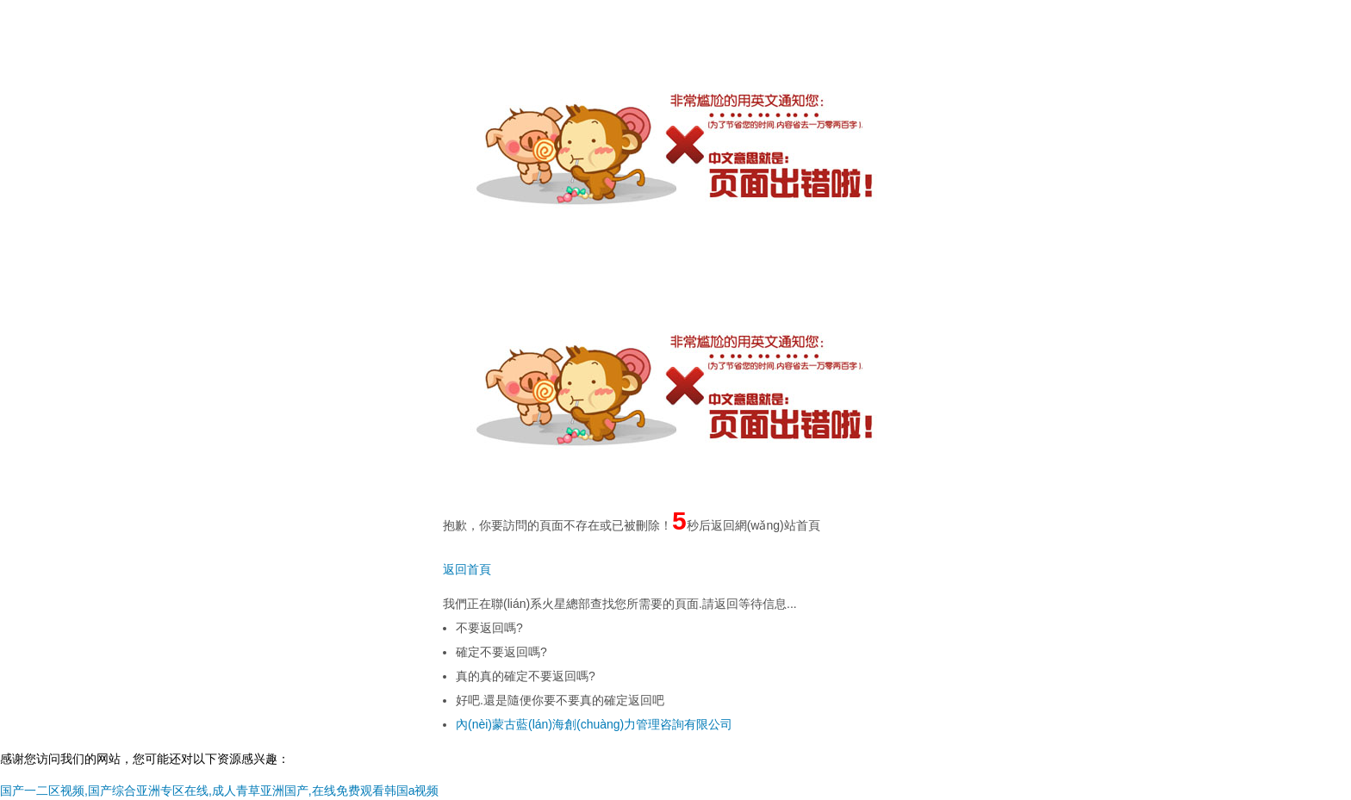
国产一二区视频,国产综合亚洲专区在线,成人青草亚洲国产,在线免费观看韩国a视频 (219, 790)
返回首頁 (467, 569)
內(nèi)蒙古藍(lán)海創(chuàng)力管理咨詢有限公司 (594, 724)
